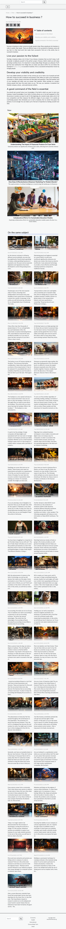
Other (12, 13)
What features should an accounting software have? (19, 673)
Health (33, 920)
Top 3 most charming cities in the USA (44, 672)
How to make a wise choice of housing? (17, 458)
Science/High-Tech (33, 924)
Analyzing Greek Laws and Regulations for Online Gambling (18, 247)
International (33, 922)
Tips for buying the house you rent (46, 637)
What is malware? (16, 848)
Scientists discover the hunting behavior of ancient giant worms (18, 885)
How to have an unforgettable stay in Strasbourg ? (18, 283)
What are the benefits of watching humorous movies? (46, 532)
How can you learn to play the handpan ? (20, 388)
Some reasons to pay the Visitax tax (46, 458)
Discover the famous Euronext (44, 743)
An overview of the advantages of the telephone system (17, 815)
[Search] (31, 2)
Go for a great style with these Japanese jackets (19, 778)
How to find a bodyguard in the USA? (19, 708)
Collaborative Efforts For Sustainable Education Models (33, 218)
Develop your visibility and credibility (45, 37)
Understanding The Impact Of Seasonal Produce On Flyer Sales (33, 144)
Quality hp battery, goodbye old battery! (18, 352)
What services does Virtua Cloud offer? (47, 778)
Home (7, 13)
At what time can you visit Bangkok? (20, 494)
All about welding (43, 848)
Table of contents (44, 30)
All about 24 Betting (44, 316)
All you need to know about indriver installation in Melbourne (46, 283)
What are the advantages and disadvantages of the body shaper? (19, 532)
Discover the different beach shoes (45, 388)
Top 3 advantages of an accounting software (19, 602)
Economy (33, 918)
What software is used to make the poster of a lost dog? (19, 638)
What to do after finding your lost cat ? (46, 708)
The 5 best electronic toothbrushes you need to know (46, 247)
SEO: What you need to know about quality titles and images (46, 567)
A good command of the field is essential (46, 40)
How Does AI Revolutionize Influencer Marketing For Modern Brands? (33, 182)
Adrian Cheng (17, 66)
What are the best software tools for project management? (20, 424)
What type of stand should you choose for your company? (45, 815)
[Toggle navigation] (8, 6)
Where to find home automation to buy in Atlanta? (17, 567)
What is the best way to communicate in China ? (19, 317)
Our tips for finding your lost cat (19, 743)
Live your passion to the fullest (44, 34)
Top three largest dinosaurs (43, 352)
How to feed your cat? (45, 601)
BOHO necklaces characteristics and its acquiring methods (44, 495)
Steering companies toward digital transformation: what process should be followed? (44, 426)
